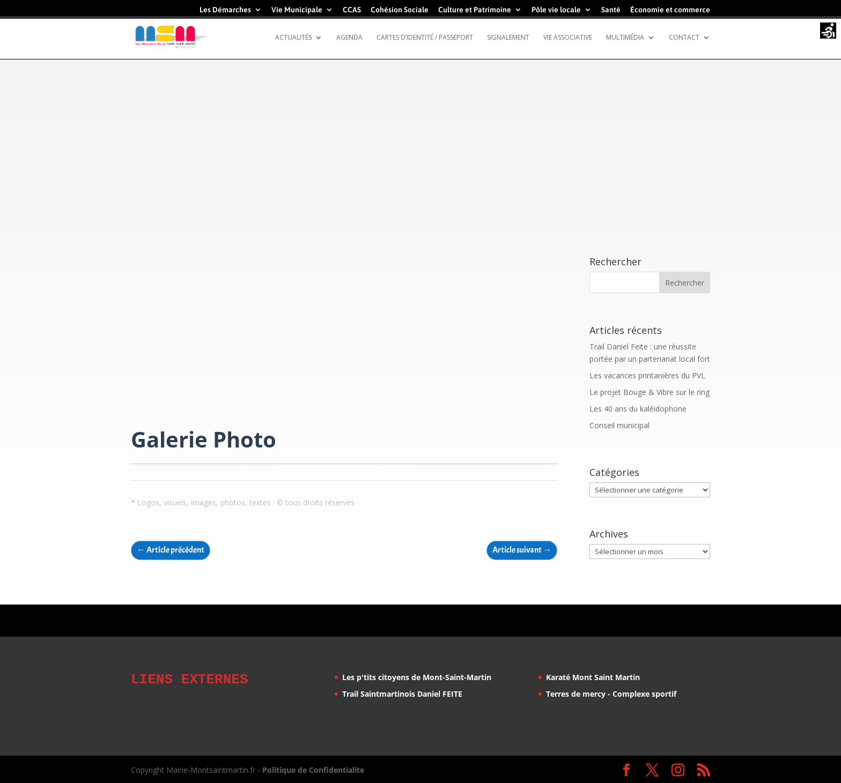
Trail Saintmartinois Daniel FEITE (402, 694)
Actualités (293, 38)
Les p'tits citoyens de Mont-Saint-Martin (416, 677)
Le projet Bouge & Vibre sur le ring (649, 392)
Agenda (349, 38)
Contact (684, 38)
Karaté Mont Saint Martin (593, 677)
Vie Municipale (296, 10)
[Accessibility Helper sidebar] (828, 31)
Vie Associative (567, 38)
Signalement (508, 38)
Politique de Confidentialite (313, 768)
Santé (611, 10)
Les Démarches (225, 10)
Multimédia (625, 38)
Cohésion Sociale (400, 10)
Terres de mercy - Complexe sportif (611, 694)
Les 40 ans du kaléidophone (638, 409)
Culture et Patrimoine (474, 10)
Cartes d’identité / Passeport (425, 38)
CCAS (352, 10)
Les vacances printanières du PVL (647, 375)
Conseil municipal (619, 425)
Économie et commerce (670, 10)
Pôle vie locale (556, 10)
